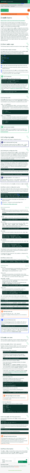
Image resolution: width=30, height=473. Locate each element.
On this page (5, 10)
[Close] (29, 464)
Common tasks (7, 6)
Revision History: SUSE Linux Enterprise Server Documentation (13, 20)
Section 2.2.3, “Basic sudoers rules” (10, 204)
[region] (15, 468)
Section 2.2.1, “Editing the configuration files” (17, 371)
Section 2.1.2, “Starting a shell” (16, 88)
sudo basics (13, 6)
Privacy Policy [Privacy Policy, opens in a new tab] (16, 466)
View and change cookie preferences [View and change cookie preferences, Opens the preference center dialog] (15, 470)
